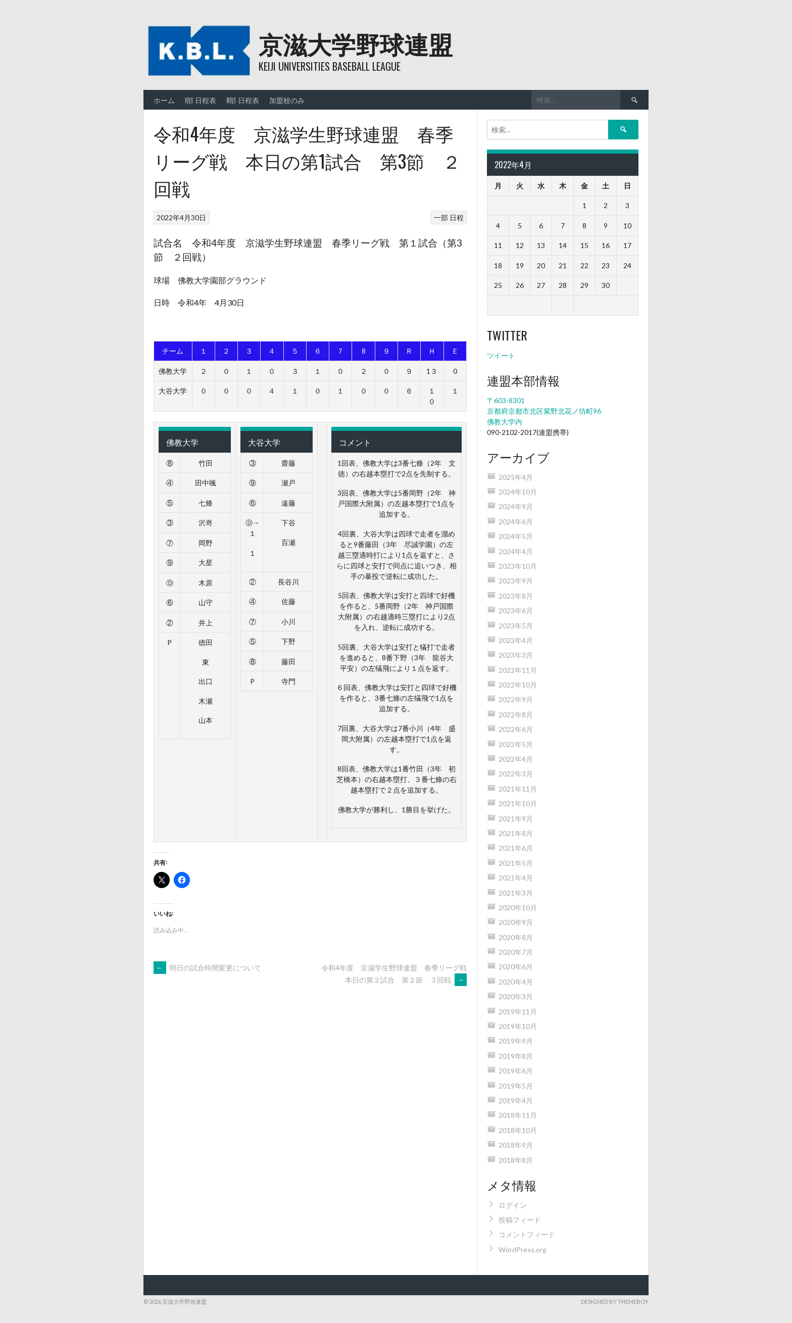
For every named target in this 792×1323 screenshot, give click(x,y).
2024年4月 (516, 551)
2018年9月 (516, 1145)
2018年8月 (516, 1160)
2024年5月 (516, 536)
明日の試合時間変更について (207, 967)
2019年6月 (516, 1070)
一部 (441, 217)
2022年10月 (518, 684)
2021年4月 (516, 877)
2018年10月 (518, 1130)
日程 (457, 217)
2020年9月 (516, 922)
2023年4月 (516, 640)
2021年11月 (518, 789)
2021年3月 (516, 893)
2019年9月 (516, 1041)
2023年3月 (516, 655)
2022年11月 (518, 670)
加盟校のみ (287, 99)
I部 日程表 (200, 99)
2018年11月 (518, 1115)
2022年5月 (516, 744)
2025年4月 (516, 477)
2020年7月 (516, 952)
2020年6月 (516, 966)
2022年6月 (516, 729)
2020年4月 (516, 981)
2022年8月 (516, 714)
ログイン (513, 1205)
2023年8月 (516, 596)
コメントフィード (527, 1234)
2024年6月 (516, 521)
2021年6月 (516, 848)
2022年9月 (516, 699)
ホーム (164, 99)
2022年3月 (516, 773)
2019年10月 (518, 1026)
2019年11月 (518, 1011)
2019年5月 (516, 1086)
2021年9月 (516, 818)
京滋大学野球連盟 (356, 43)
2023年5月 (516, 625)
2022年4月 (516, 759)
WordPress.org (523, 1249)
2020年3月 (516, 996)
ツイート (501, 355)
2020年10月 (518, 907)
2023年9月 (516, 580)
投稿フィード (520, 1219)
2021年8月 (516, 833)
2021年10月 (518, 803)
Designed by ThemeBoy (615, 1301)
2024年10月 (518, 491)
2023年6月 (516, 610)
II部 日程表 (242, 99)
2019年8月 (516, 1056)
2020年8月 (516, 937)
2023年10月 (518, 566)
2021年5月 (516, 863)
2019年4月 (516, 1100)
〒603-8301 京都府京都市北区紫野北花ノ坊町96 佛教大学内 (544, 411)
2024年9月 (516, 506)
